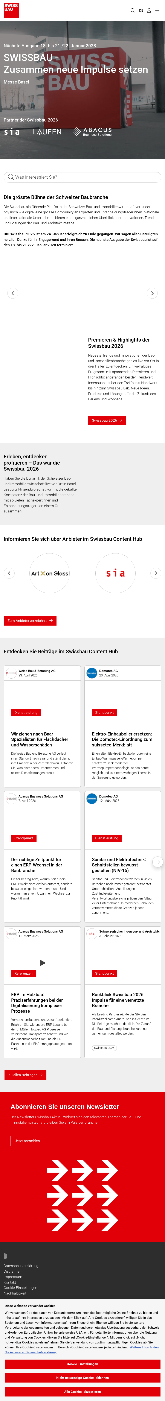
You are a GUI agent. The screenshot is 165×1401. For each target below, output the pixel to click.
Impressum (13, 1277)
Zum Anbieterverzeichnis (27, 620)
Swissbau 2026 (104, 420)
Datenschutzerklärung (21, 1266)
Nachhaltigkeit (15, 1293)
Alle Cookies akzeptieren (82, 1392)
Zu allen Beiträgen (22, 1075)
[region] (82, 1350)
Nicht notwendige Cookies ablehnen (82, 1378)
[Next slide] (152, 293)
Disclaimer (12, 1271)
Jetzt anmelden (27, 1141)
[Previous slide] (12, 293)
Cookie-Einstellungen (20, 1288)
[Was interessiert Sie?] (82, 177)
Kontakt (10, 1282)
